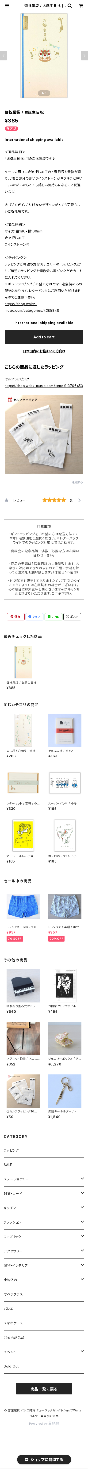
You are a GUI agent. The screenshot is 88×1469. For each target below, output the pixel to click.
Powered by (44, 1423)
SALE (8, 1165)
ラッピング (11, 1150)
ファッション (12, 1222)
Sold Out (11, 1366)
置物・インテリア (16, 1265)
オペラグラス (13, 1294)
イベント (10, 1352)
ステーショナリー (16, 1179)
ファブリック (12, 1237)
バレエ (8, 1309)
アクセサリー (13, 1251)
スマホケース (13, 1323)
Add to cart (44, 337)
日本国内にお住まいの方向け (44, 351)
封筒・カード (13, 1193)
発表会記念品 (14, 1337)
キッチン (10, 1208)
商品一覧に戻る (44, 1389)
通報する (77, 482)
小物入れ (11, 1280)
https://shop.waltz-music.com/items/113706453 (44, 386)
